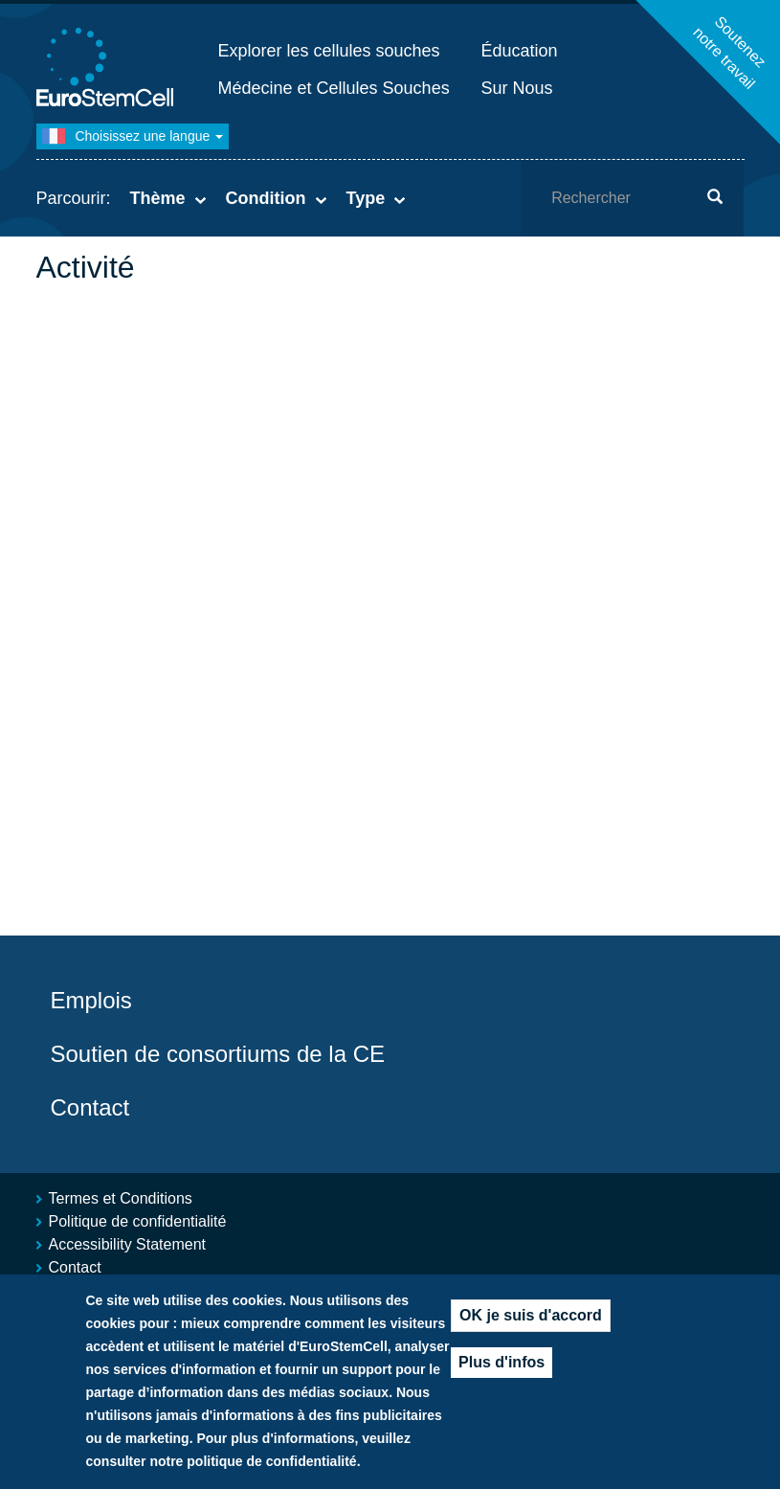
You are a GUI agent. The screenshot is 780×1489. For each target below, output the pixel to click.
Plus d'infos (501, 1362)
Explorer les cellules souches (329, 50)
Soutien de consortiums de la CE (218, 1054)
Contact (90, 1107)
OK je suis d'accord (530, 1315)
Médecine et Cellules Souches (334, 88)
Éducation (519, 50)
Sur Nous (517, 88)
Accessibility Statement (128, 1244)
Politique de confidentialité (138, 1221)
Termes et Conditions (120, 1198)
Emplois (91, 1000)
